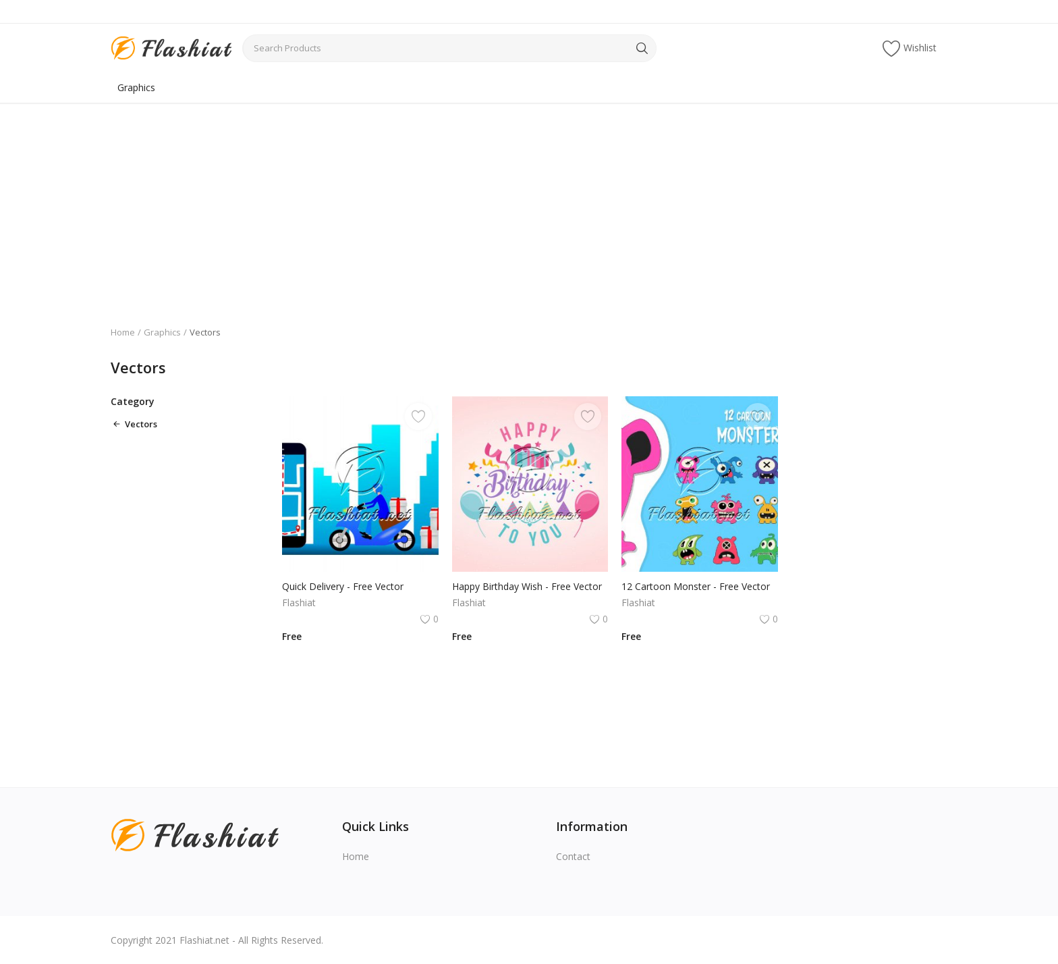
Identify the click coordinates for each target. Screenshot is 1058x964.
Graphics (136, 87)
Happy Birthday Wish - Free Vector (527, 586)
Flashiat (299, 602)
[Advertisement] (529, 204)
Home (123, 332)
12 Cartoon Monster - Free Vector (695, 586)
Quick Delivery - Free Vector (342, 586)
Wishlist (910, 48)
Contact (573, 856)
